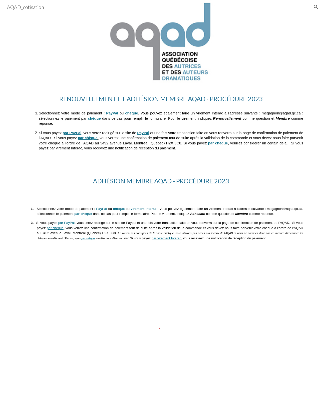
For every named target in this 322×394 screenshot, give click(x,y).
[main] (161, 99)
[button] (316, 7)
